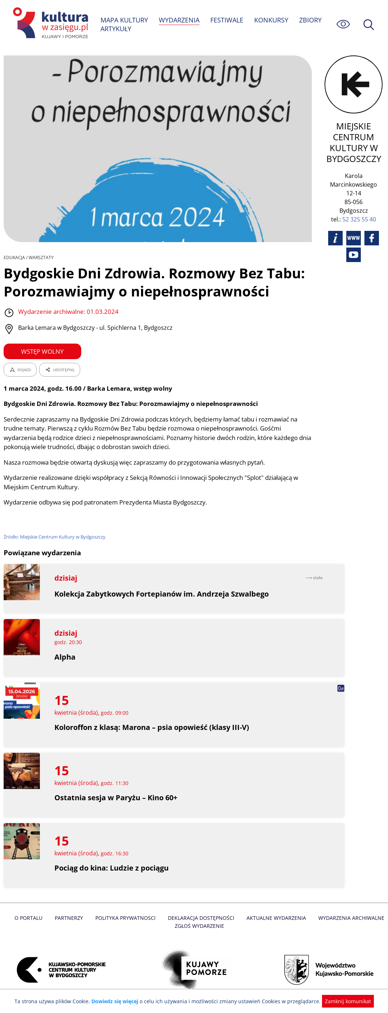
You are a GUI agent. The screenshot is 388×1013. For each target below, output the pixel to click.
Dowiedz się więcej (117, 1001)
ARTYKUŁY (116, 28)
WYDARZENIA (179, 20)
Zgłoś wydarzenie (199, 926)
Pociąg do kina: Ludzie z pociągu (112, 868)
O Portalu (31, 918)
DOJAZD (20, 370)
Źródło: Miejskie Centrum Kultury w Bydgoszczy (55, 537)
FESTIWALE (227, 20)
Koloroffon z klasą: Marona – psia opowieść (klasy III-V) (152, 727)
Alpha (64, 657)
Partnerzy (71, 918)
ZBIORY (311, 20)
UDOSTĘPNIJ (59, 370)
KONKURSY (272, 20)
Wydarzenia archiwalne (349, 918)
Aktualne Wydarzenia (275, 918)
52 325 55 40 (359, 219)
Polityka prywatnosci (126, 918)
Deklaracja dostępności (201, 918)
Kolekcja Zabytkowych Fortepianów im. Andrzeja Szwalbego (162, 594)
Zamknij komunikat (343, 1001)
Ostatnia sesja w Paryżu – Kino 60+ (116, 798)
